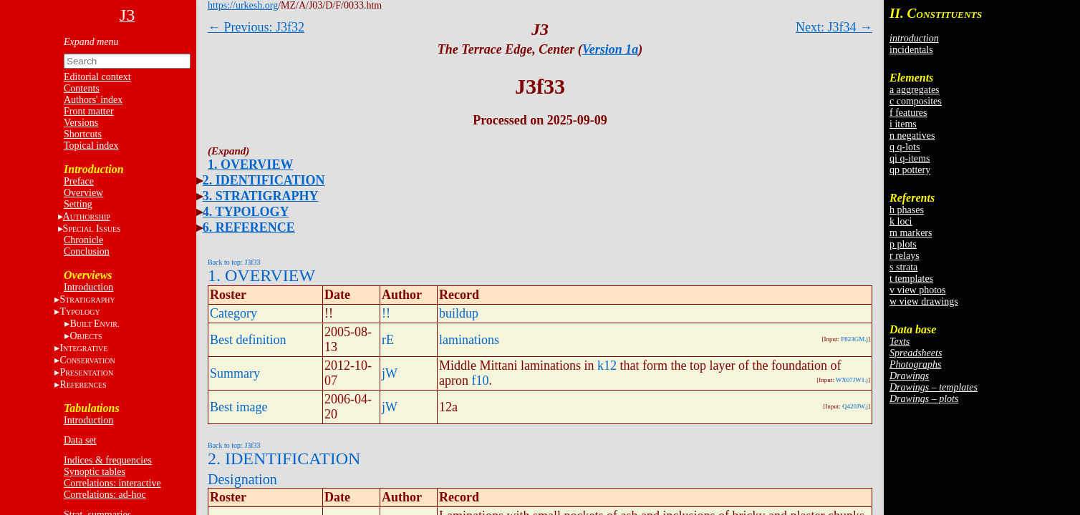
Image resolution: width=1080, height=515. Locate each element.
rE (388, 340)
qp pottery (909, 170)
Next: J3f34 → (834, 27)
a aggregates (914, 89)
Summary (235, 373)
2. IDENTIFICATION (264, 180)
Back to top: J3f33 (234, 262)
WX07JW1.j (852, 379)
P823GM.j (854, 339)
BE (94, 323)
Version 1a (610, 49)
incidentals (911, 49)
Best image (238, 407)
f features (908, 112)
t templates (911, 278)
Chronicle (83, 240)
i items (903, 124)
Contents (82, 88)
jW (389, 373)
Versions (81, 122)
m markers (910, 232)
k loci (900, 221)
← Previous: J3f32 (256, 27)
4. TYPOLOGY (246, 212)
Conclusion (87, 251)
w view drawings (923, 301)
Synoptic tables (94, 471)
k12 (607, 365)
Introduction (88, 287)
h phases (906, 210)
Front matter (89, 111)
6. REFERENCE (249, 227)
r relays (904, 255)
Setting (78, 204)
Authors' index (93, 99)
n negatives (912, 135)
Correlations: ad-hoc (105, 494)
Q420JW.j (855, 406)
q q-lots (904, 147)
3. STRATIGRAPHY (261, 196)
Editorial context (97, 77)
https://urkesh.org (243, 5)
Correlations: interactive (112, 483)
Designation (242, 479)
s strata (903, 267)
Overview (83, 192)
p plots (903, 244)
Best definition (248, 340)
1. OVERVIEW (250, 164)
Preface (79, 181)
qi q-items (909, 158)
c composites (915, 101)
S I (92, 228)
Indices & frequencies (108, 460)
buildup (458, 313)
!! (386, 313)
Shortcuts (83, 134)
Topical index (91, 145)
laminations (469, 340)
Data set (80, 440)
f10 (479, 380)
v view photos (917, 290)
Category (233, 313)
